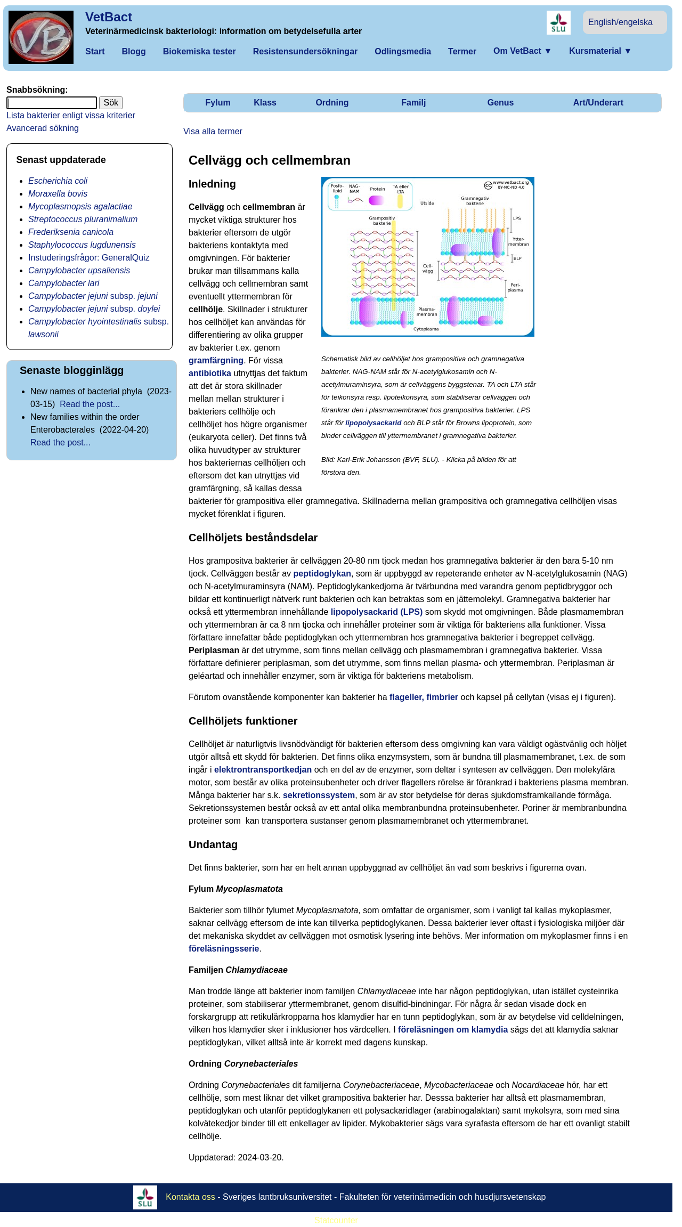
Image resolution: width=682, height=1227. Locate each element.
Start (94, 51)
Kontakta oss (190, 1196)
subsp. (93, 295)
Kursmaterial (600, 50)
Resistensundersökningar (305, 51)
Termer (462, 51)
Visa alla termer (212, 131)
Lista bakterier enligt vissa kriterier (70, 115)
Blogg (133, 51)
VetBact (108, 17)
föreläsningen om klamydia (453, 1029)
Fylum (218, 102)
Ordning (331, 102)
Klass (265, 102)
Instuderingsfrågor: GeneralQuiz (89, 257)
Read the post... (90, 404)
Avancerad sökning (42, 128)
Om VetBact (522, 50)
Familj (413, 102)
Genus (501, 102)
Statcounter (336, 1220)
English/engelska (620, 22)
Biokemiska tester (199, 51)
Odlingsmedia (403, 51)
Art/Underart (598, 102)
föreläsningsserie (224, 948)
